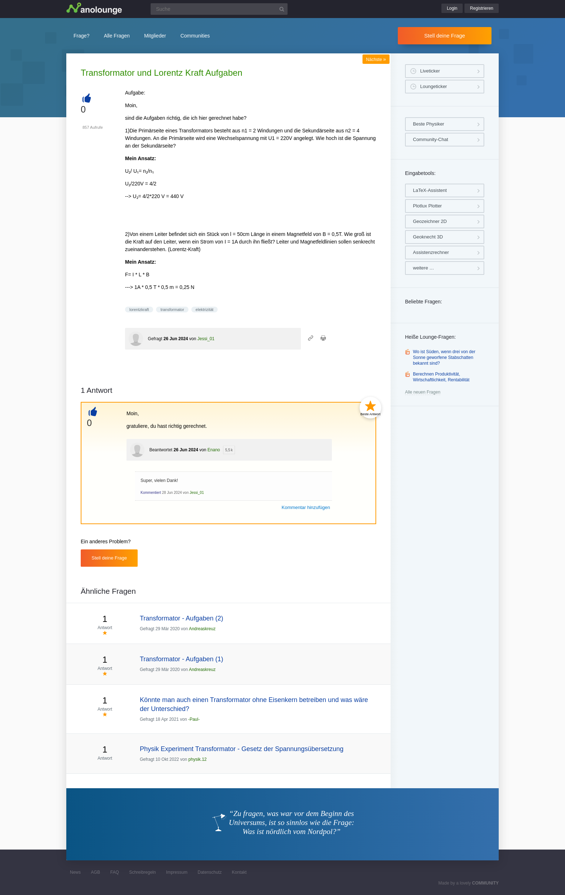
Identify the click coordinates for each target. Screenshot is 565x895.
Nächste (376, 59)
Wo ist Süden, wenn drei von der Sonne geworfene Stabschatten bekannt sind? (444, 357)
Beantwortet (160, 449)
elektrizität (205, 309)
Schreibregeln (142, 872)
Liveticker (430, 71)
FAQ (114, 872)
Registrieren (481, 8)
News (75, 872)
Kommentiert (151, 493)
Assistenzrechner (431, 252)
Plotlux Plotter (427, 206)
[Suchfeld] (219, 9)
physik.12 (197, 759)
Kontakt (239, 872)
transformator (172, 309)
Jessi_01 (205, 338)
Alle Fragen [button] (117, 36)
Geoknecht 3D (428, 237)
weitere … (423, 268)
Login (452, 8)
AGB (95, 872)
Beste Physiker (428, 124)
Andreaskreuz (202, 628)
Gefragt (155, 338)
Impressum (176, 872)
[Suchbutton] (282, 9)
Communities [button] (195, 36)
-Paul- (194, 719)
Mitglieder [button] (155, 36)
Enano (214, 449)
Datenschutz (209, 872)
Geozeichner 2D (430, 221)
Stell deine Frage (444, 35)
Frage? (81, 36)
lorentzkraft (139, 309)
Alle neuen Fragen (422, 392)
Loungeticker (433, 86)
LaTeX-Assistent (430, 190)
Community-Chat (430, 139)
